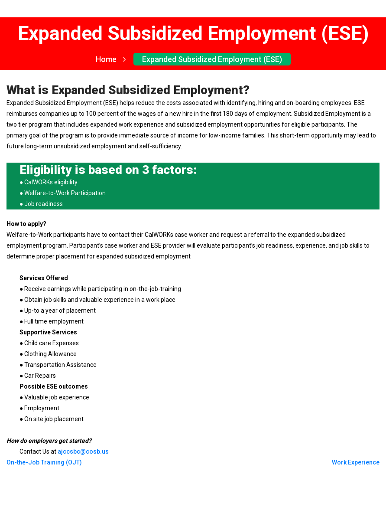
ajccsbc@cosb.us (83, 451)
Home (111, 59)
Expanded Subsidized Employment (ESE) (212, 59)
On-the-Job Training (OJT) (44, 462)
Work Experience (356, 462)
